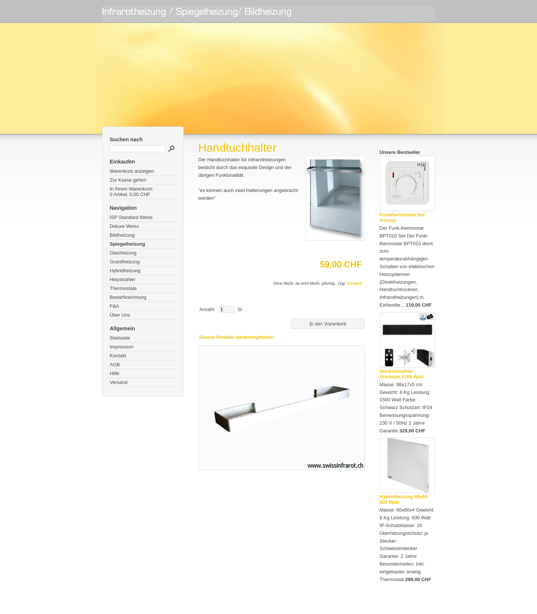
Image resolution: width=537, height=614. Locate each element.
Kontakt (118, 355)
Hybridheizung (125, 270)
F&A (114, 306)
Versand (119, 382)
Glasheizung (123, 253)
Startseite (120, 338)
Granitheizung (125, 261)
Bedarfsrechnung (128, 297)
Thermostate (123, 288)
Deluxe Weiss (124, 226)
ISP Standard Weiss (131, 217)
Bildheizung (122, 235)
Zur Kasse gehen (128, 180)
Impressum (122, 347)
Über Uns (120, 315)
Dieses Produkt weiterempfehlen (236, 337)
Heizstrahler (122, 279)
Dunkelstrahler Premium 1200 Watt (402, 373)
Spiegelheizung (127, 244)
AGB (115, 364)
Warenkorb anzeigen (132, 171)
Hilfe (115, 373)
